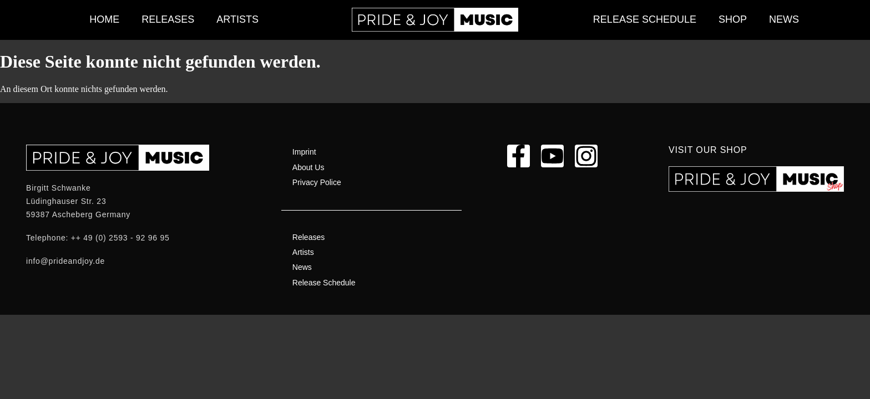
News (784, 19)
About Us (308, 167)
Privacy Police (316, 182)
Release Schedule (644, 19)
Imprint (304, 151)
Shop (733, 19)
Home (104, 19)
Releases (167, 19)
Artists (237, 19)
